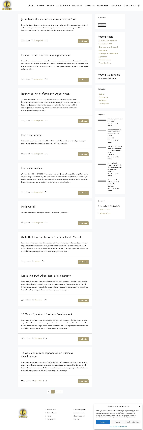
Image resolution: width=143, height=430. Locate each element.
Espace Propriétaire (79, 409)
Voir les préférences (132, 422)
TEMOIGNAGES (116, 6)
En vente (76, 419)
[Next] (61, 391)
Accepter (103, 422)
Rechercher (102, 18)
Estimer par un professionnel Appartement (45, 55)
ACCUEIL (32, 6)
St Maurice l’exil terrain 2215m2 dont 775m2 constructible (114, 182)
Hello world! (28, 207)
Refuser (117, 422)
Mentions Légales (122, 426)
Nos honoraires (51, 409)
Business (37, 261)
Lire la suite (83, 41)
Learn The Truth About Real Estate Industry (46, 276)
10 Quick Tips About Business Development (46, 314)
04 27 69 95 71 (130, 6)
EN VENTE (50, 6)
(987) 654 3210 (105, 210)
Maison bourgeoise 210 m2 (115, 119)
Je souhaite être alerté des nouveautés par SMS (48, 19)
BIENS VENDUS (77, 6)
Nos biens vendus (31, 135)
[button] (139, 406)
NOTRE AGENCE (102, 6)
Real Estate (38, 338)
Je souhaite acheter (79, 413)
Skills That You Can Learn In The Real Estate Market (51, 237)
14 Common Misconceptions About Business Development (47, 354)
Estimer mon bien (79, 416)
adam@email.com (105, 213)
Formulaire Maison (32, 168)
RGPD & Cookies (113, 426)
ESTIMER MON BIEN (63, 6)
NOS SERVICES (89, 6)
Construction (38, 300)
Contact (49, 416)
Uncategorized (38, 41)
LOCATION (40, 6)
